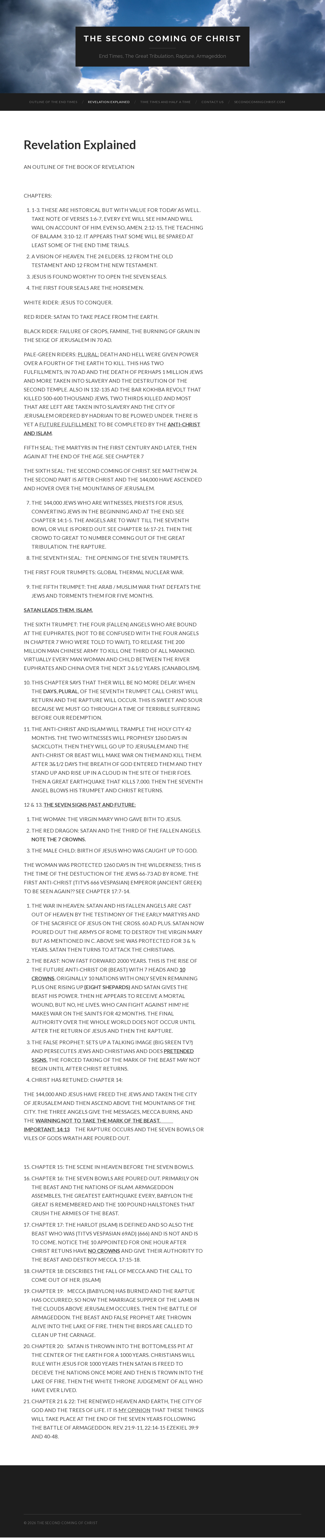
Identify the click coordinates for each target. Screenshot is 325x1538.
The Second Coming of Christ (162, 39)
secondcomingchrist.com (259, 102)
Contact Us (212, 102)
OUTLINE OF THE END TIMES (53, 102)
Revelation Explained (109, 102)
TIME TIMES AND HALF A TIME (165, 102)
